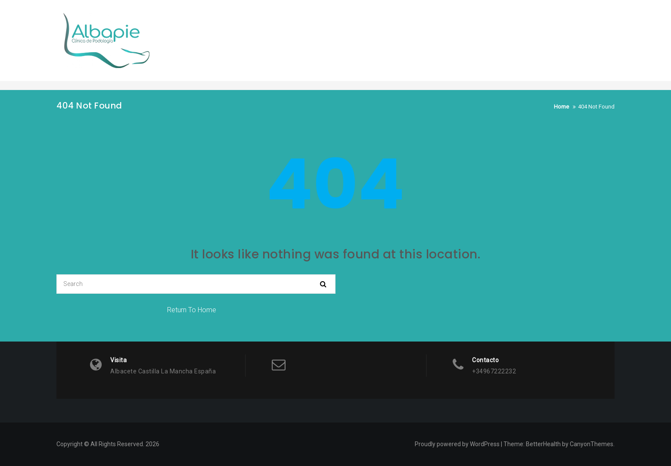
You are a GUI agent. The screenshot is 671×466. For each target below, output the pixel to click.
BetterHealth (543, 444)
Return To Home (191, 310)
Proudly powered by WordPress (457, 444)
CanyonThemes (591, 444)
